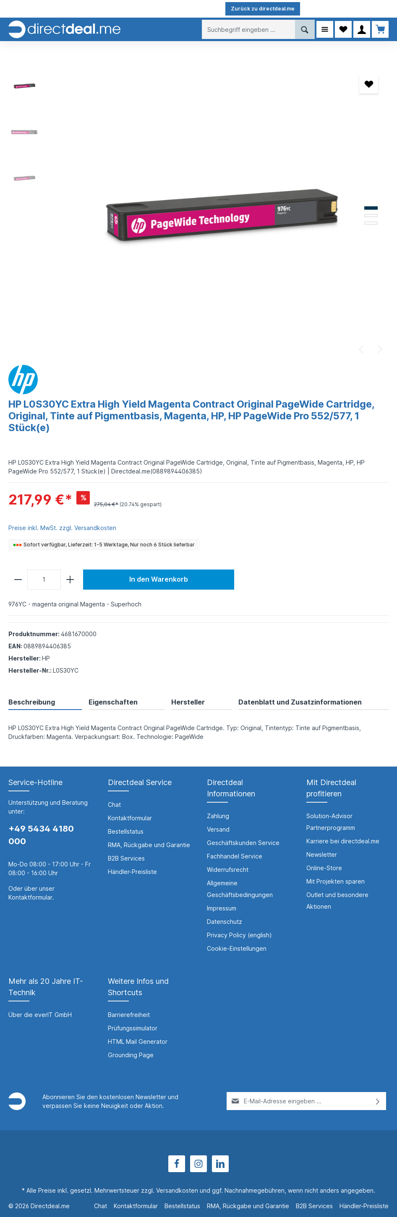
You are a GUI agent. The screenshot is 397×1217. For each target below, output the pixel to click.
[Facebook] (176, 1163)
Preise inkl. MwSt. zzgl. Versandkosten (62, 527)
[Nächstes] (379, 349)
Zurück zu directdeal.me (263, 8)
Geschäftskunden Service (243, 842)
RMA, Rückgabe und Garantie (149, 844)
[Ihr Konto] (361, 29)
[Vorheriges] (362, 349)
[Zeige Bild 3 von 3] (371, 223)
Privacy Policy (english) (239, 935)
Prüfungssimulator (132, 1028)
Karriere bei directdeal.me (342, 841)
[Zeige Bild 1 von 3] (371, 208)
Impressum (221, 908)
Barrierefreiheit (129, 1014)
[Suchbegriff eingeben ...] (248, 29)
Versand (218, 829)
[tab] (45, 702)
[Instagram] (198, 1163)
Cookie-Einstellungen (236, 948)
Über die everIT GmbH (40, 1014)
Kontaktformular (30, 897)
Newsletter (321, 854)
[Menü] (324, 29)
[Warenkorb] (380, 29)
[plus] (70, 579)
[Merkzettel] (343, 29)
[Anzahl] (44, 579)
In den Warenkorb (158, 579)
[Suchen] (305, 29)
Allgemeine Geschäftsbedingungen (240, 888)
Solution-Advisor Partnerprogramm (330, 821)
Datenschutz (224, 921)
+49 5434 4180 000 (41, 835)
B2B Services (126, 858)
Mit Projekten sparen (335, 881)
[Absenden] (378, 1101)
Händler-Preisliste (132, 871)
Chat (114, 804)
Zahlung (218, 815)
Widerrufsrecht (227, 869)
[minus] (18, 579)
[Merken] (368, 84)
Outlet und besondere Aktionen (337, 900)
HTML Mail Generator (137, 1041)
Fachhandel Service (234, 856)
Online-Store (324, 867)
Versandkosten (177, 1190)
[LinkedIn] (220, 1163)
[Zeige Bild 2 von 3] (371, 215)
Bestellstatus (126, 831)
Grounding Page (131, 1054)
